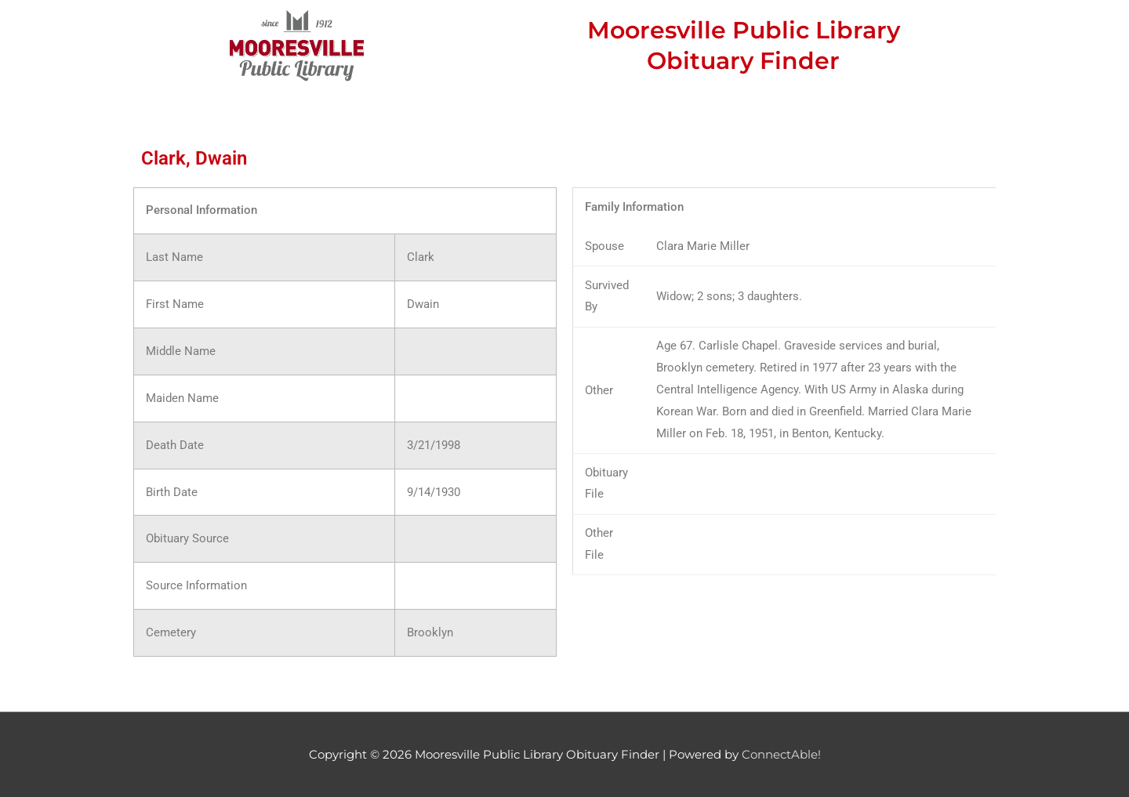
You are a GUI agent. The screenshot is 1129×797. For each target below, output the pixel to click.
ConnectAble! (781, 754)
